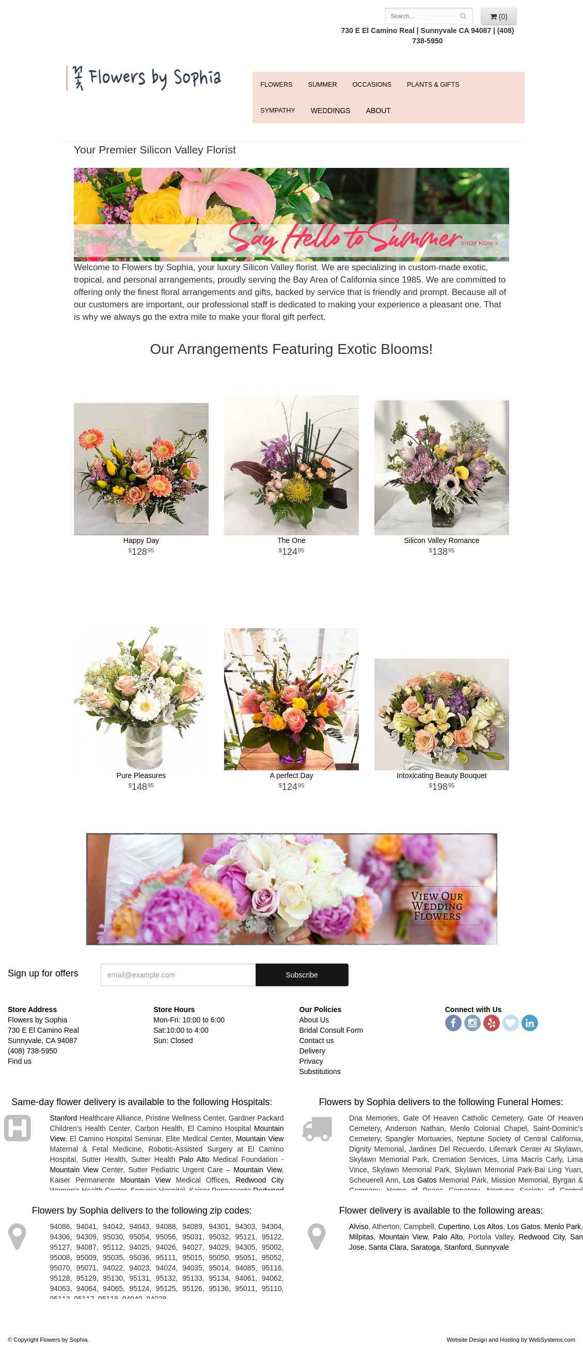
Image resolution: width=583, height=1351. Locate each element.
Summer (322, 84)
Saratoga (425, 1247)
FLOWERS (276, 84)
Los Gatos (419, 1180)
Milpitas (361, 1237)
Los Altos (488, 1226)
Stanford (63, 1118)
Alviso (358, 1226)
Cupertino (454, 1226)
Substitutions (320, 1071)
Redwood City (259, 1180)
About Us (314, 1020)
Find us (19, 1061)
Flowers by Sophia (145, 75)
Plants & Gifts (433, 84)
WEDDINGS (331, 110)
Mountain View (260, 1139)
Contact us (317, 1040)
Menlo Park (562, 1226)
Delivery (313, 1051)
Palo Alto (194, 1159)
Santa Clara (387, 1247)
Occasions (372, 84)
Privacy (311, 1061)
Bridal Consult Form (332, 1030)
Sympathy (277, 110)
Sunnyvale (492, 1247)
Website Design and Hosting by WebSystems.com (511, 1340)
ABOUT (378, 110)
